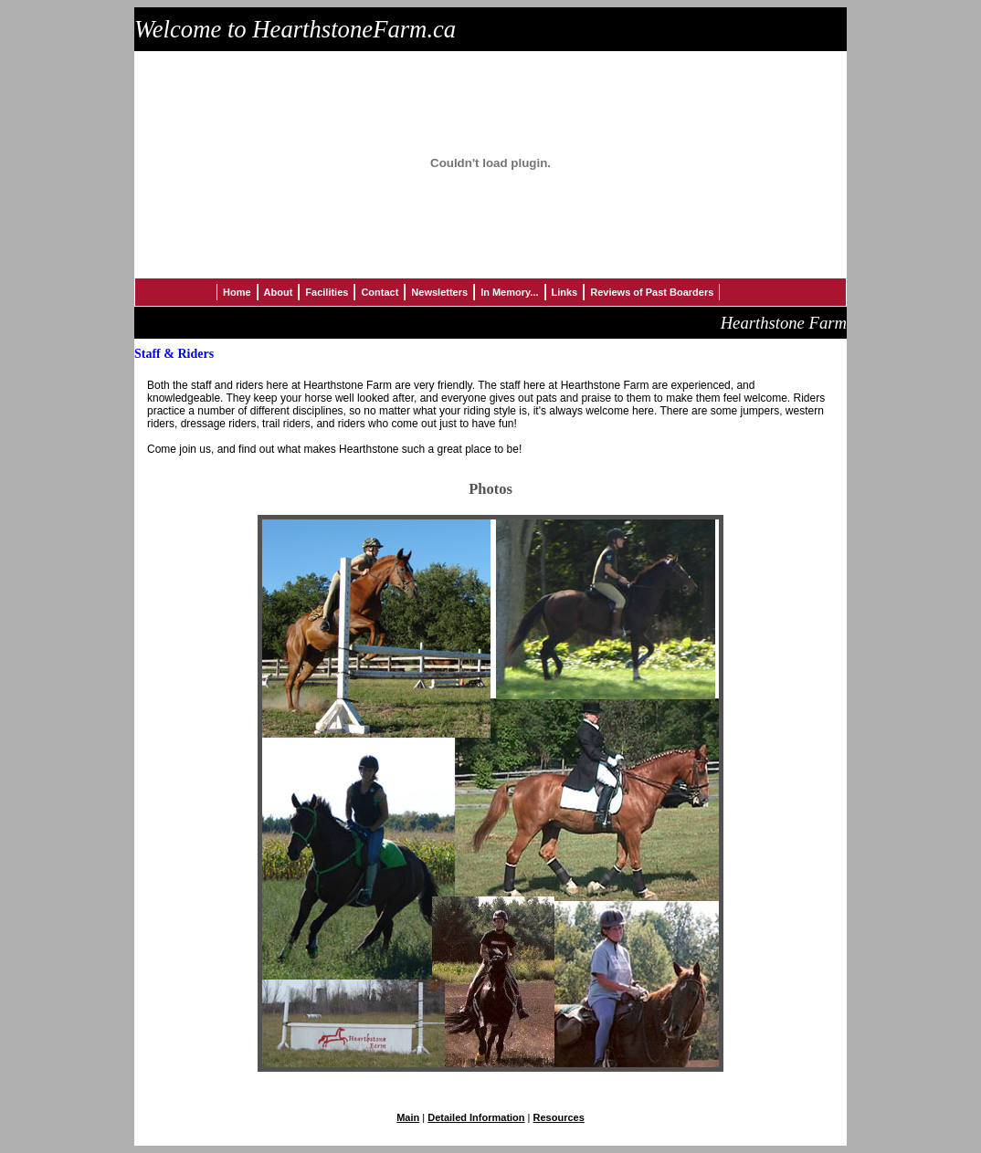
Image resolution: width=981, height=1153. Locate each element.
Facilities (326, 292)
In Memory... (509, 292)
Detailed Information (475, 1117)
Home (237, 292)
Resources (559, 1117)
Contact (379, 292)
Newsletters (439, 292)
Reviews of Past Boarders (651, 292)
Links (565, 292)
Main (407, 1117)
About (278, 292)
